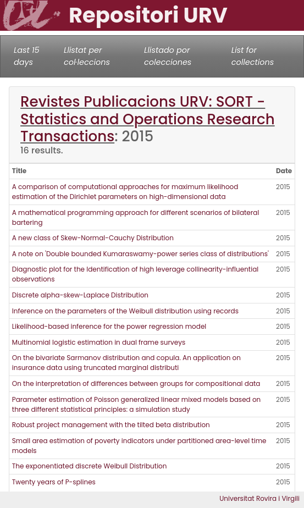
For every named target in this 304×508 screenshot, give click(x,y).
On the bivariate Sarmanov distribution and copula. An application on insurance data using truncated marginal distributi (126, 362)
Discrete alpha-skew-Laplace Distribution (80, 295)
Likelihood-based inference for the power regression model (109, 326)
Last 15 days (27, 56)
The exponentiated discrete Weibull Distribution (89, 466)
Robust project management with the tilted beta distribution (111, 424)
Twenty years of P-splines (54, 482)
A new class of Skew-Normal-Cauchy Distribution (93, 237)
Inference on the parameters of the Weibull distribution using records (125, 311)
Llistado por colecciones (167, 56)
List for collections (252, 56)
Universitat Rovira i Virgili (259, 498)
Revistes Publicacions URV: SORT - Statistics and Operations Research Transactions (147, 119)
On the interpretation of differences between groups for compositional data (136, 383)
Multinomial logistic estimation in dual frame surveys (98, 342)
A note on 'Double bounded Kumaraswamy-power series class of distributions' (140, 253)
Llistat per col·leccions (87, 56)
